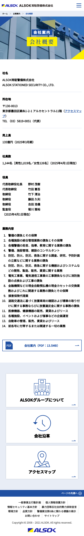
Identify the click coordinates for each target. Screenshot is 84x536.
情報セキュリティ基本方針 (22, 507)
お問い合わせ (32, 515)
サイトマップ (51, 515)
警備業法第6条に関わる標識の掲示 (56, 511)
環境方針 (13, 511)
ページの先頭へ (71, 493)
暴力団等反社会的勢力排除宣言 (59, 507)
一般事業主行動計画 (29, 502)
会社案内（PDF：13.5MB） (42, 345)
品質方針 (28, 511)
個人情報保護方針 (55, 502)
